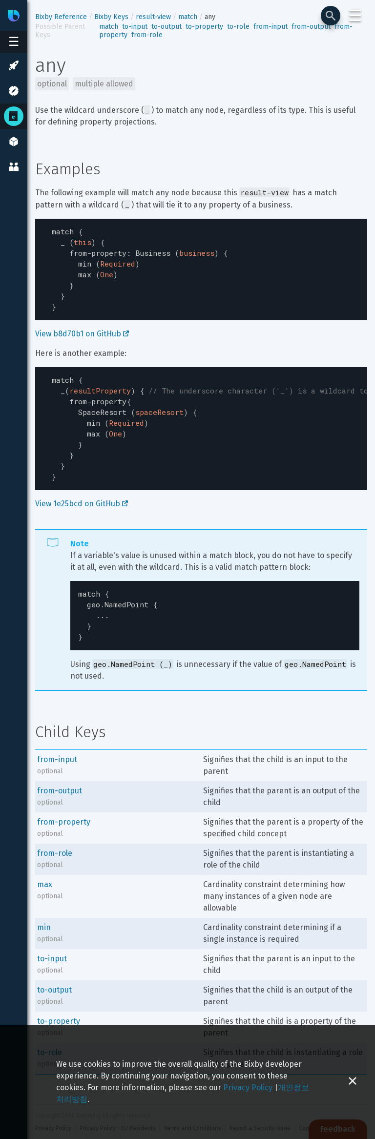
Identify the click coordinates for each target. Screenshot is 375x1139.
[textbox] (201, 265)
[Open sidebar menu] (13, 42)
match (187, 17)
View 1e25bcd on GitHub (81, 486)
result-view (153, 17)
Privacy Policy (247, 1087)
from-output (311, 26)
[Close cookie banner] (352, 1082)
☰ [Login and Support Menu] (355, 15)
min (44, 905)
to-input (134, 26)
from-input (270, 26)
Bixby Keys (111, 17)
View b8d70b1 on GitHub (82, 326)
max (44, 862)
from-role (147, 35)
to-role (238, 26)
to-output (166, 26)
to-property (204, 26)
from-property (63, 799)
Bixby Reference (61, 17)
